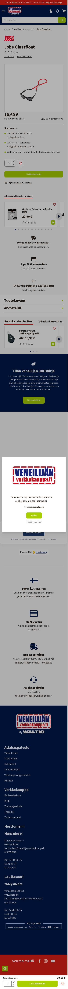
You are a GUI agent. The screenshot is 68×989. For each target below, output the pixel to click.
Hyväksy (34, 515)
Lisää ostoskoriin (37, 983)
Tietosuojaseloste (34, 507)
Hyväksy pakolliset (34, 522)
